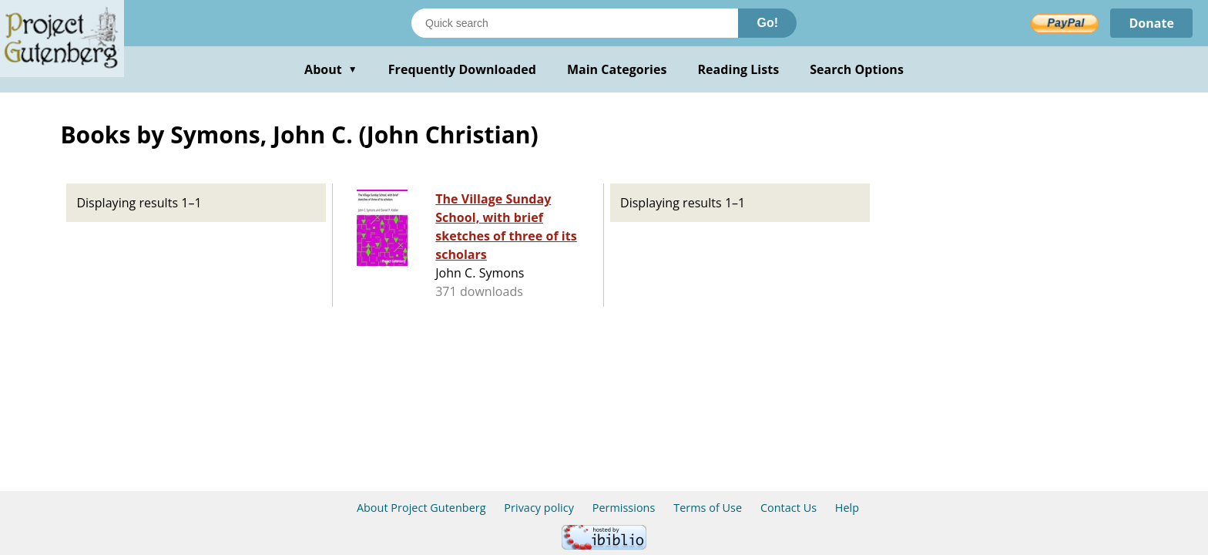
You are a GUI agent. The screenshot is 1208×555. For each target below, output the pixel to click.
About (330, 69)
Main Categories (617, 69)
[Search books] (574, 23)
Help (847, 507)
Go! (767, 22)
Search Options (857, 69)
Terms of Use (707, 507)
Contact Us (788, 507)
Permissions (624, 507)
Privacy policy (539, 507)
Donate (1151, 23)
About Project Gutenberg (421, 507)
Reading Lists (739, 69)
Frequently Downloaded (462, 69)
